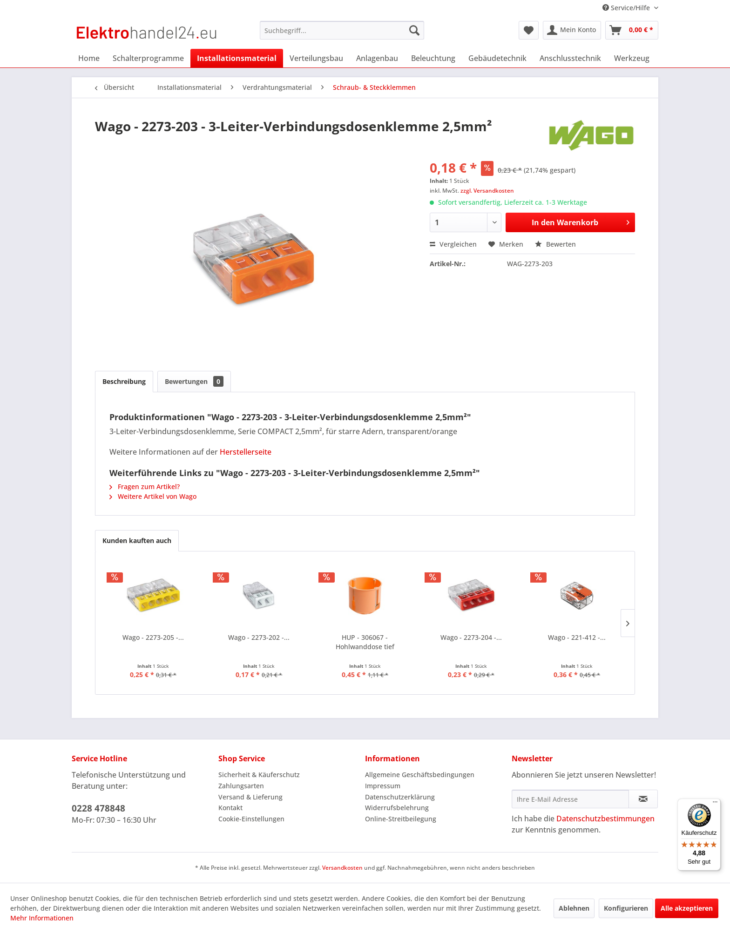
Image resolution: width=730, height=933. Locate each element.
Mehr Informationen (42, 917)
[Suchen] (414, 30)
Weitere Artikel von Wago (152, 496)
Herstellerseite (245, 452)
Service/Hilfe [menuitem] (627, 7)
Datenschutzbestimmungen (605, 818)
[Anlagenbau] (377, 58)
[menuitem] (342, 30)
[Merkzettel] (529, 30)
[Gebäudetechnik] (497, 58)
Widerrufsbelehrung (397, 807)
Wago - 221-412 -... (577, 637)
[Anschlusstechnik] (570, 58)
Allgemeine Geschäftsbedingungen (419, 774)
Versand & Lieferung (250, 796)
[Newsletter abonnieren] (643, 799)
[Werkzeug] (632, 58)
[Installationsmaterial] (236, 58)
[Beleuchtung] (433, 58)
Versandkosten (342, 868)
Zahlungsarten (241, 785)
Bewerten (555, 244)
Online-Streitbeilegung (400, 818)
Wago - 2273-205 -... (153, 637)
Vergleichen (453, 244)
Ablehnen (574, 908)
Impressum (382, 785)
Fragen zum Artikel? (144, 486)
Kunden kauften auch (136, 540)
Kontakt (230, 807)
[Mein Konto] (572, 30)
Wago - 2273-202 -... (259, 637)
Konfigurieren (626, 908)
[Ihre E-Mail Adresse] (570, 799)
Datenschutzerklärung (400, 796)
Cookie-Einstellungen (251, 818)
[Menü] (715, 804)
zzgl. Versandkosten (487, 191)
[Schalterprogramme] (148, 58)
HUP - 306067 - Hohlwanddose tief (365, 642)
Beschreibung (124, 381)
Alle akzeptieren (687, 908)
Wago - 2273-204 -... (471, 637)
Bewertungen (194, 381)
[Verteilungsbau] (316, 58)
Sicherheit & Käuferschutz (259, 774)
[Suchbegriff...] (342, 30)
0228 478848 (98, 808)
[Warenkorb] (631, 30)
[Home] (89, 58)
